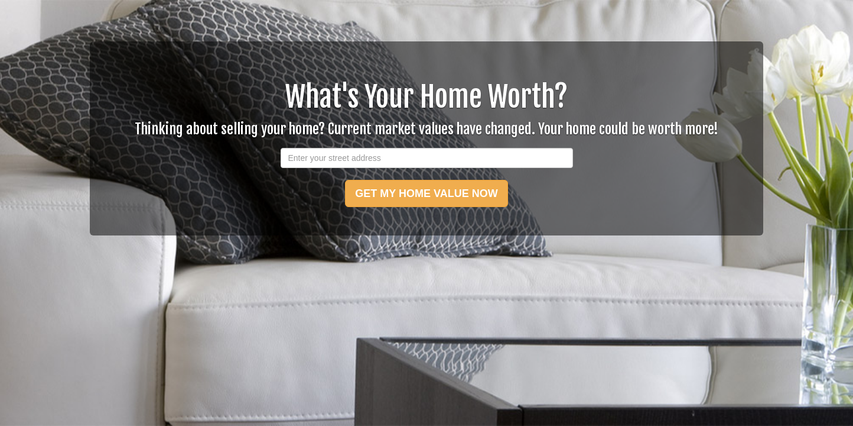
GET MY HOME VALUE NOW (426, 193)
